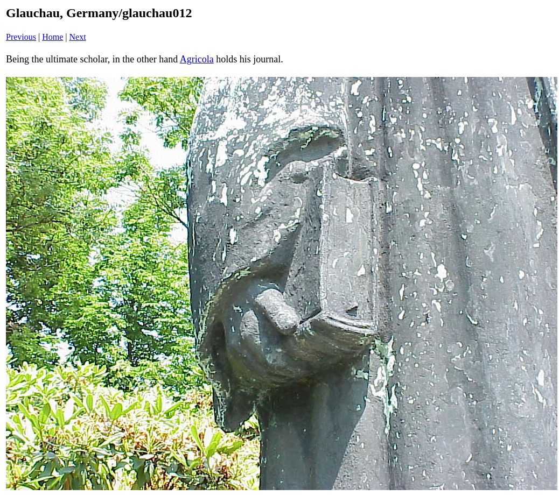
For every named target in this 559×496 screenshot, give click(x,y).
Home (52, 36)
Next (77, 36)
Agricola (197, 59)
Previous (21, 36)
